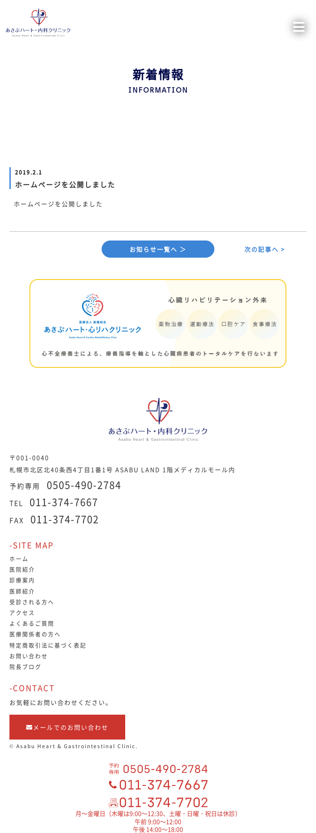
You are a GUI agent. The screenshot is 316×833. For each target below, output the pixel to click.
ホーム (19, 558)
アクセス (22, 612)
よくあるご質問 (31, 623)
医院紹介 (22, 569)
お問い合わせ (28, 656)
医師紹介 (22, 591)
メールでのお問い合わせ (67, 727)
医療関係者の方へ (35, 634)
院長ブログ (25, 666)
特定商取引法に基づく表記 (48, 645)
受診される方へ (31, 602)
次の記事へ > (264, 249)
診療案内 (22, 580)
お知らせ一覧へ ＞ (158, 249)
